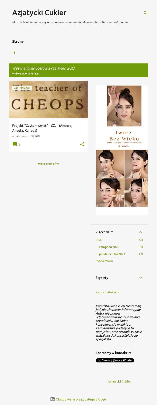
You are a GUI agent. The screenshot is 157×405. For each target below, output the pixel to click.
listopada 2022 (109, 247)
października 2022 (112, 254)
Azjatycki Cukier (39, 12)
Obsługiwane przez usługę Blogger (78, 399)
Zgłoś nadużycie (107, 292)
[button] (82, 144)
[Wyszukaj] (145, 13)
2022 (99, 240)
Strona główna (23, 52)
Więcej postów (48, 164)
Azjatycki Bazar (55, 52)
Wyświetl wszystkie (25, 73)
